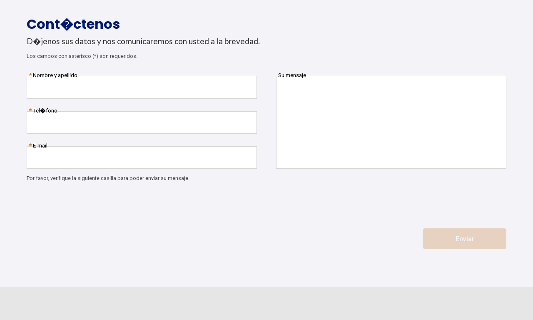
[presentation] (90, 204)
